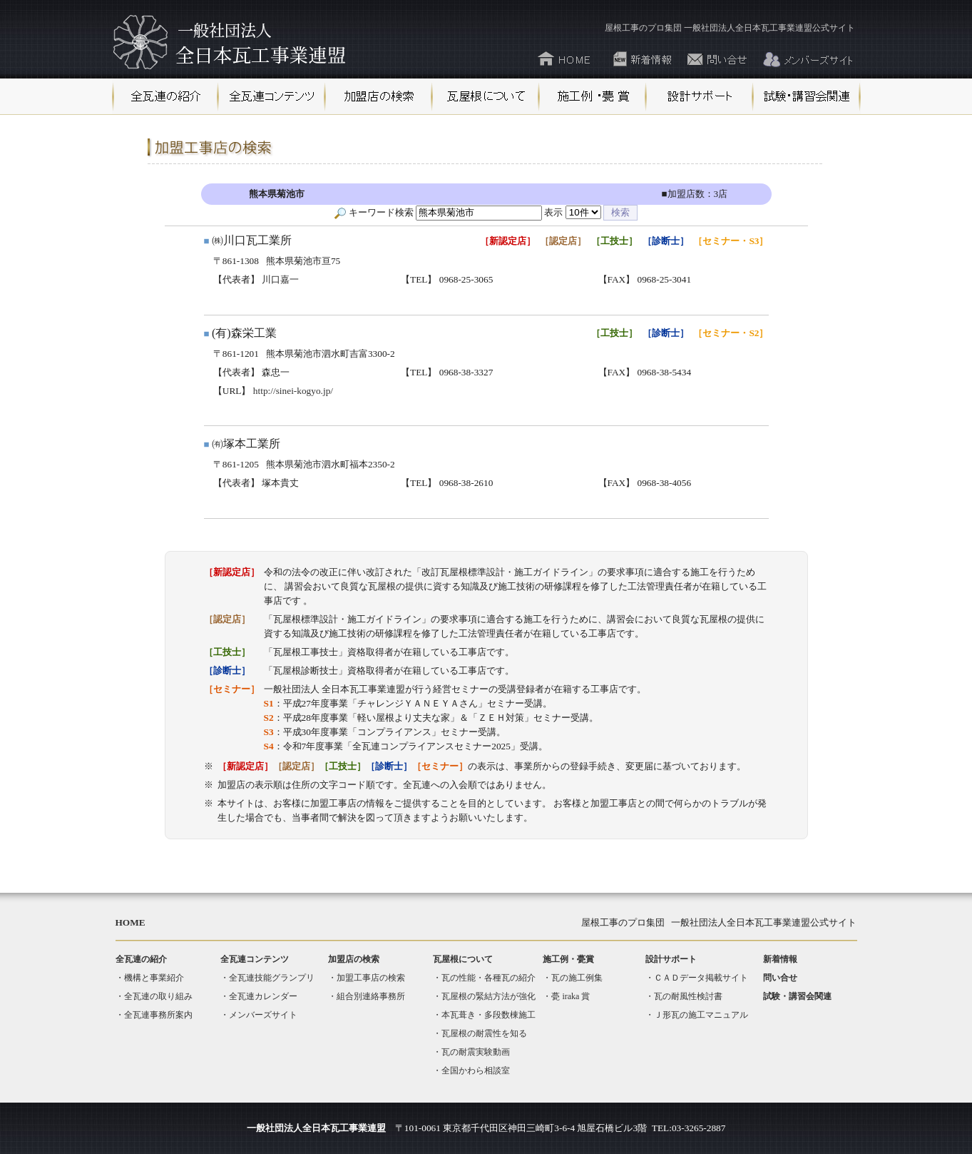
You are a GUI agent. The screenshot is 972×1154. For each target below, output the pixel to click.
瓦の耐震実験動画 (475, 1052)
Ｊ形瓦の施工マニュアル (701, 1015)
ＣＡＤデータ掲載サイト (701, 978)
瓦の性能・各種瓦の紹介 (488, 978)
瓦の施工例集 (577, 978)
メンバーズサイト (263, 1015)
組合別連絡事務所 (371, 996)
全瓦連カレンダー (263, 996)
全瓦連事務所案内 (158, 1015)
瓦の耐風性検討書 (688, 996)
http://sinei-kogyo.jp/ (293, 390)
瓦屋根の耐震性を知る (484, 1033)
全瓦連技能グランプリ (271, 978)
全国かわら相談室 (475, 1070)
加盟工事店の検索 (371, 978)
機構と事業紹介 (154, 978)
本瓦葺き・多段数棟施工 (488, 1015)
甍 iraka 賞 (570, 996)
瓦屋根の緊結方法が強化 (488, 996)
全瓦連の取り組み (158, 996)
